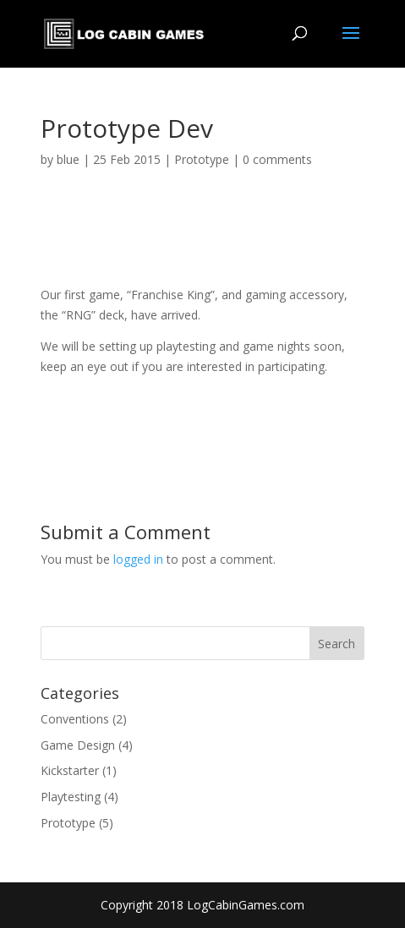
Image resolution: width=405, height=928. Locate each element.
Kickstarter (70, 770)
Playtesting (71, 797)
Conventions (75, 719)
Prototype (201, 159)
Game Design (78, 745)
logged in (138, 559)
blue (68, 159)
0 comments (277, 159)
